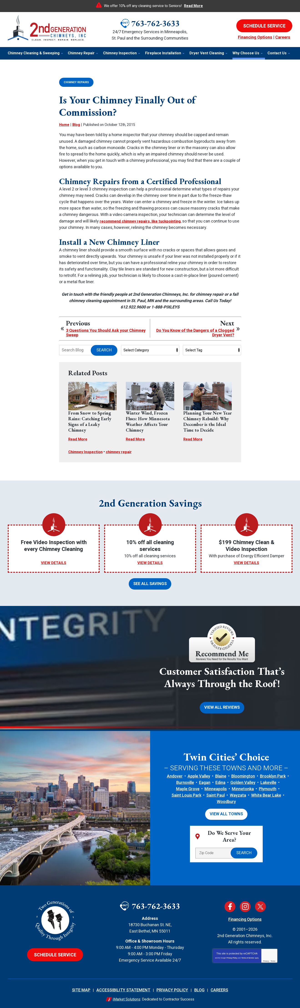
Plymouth (267, 787)
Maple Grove (187, 787)
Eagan (204, 781)
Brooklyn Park (273, 774)
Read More (193, 6)
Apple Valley (199, 774)
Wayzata (238, 793)
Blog (76, 124)
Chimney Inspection (87, 451)
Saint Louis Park (186, 793)
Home (64, 124)
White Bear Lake (266, 793)
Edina (220, 781)
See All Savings (150, 583)
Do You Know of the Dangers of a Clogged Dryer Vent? (195, 332)
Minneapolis (215, 787)
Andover (175, 774)
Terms (273, 958)
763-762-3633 (155, 23)
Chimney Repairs (76, 82)
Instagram (245, 903)
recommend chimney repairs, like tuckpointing (144, 221)
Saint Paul (215, 793)
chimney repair (123, 451)
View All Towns (226, 812)
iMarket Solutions (126, 996)
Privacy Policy (232, 955)
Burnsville (185, 781)
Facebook (229, 903)
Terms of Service (247, 955)
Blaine (220, 774)
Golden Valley (242, 781)
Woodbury (226, 800)
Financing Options (255, 37)
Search (104, 350)
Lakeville (268, 781)
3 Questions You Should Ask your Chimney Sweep (106, 332)
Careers (282, 37)
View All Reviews (222, 706)
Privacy (266, 958)
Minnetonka (243, 787)
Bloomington (243, 774)
